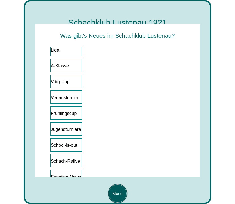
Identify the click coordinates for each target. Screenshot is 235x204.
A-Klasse (60, 65)
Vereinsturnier (65, 97)
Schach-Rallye (65, 161)
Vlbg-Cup (60, 81)
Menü (116, 193)
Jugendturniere (66, 129)
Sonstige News (66, 177)
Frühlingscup (64, 113)
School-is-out (64, 145)
